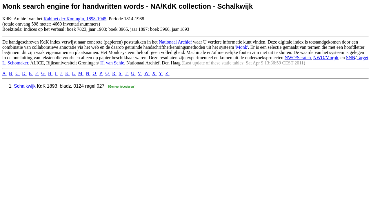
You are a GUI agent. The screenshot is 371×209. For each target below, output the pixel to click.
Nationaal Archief (175, 41)
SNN (350, 57)
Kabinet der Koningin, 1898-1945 (74, 18)
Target (362, 57)
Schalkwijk (25, 86)
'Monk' (241, 47)
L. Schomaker (15, 62)
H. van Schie (112, 62)
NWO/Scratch (298, 57)
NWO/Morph (325, 57)
